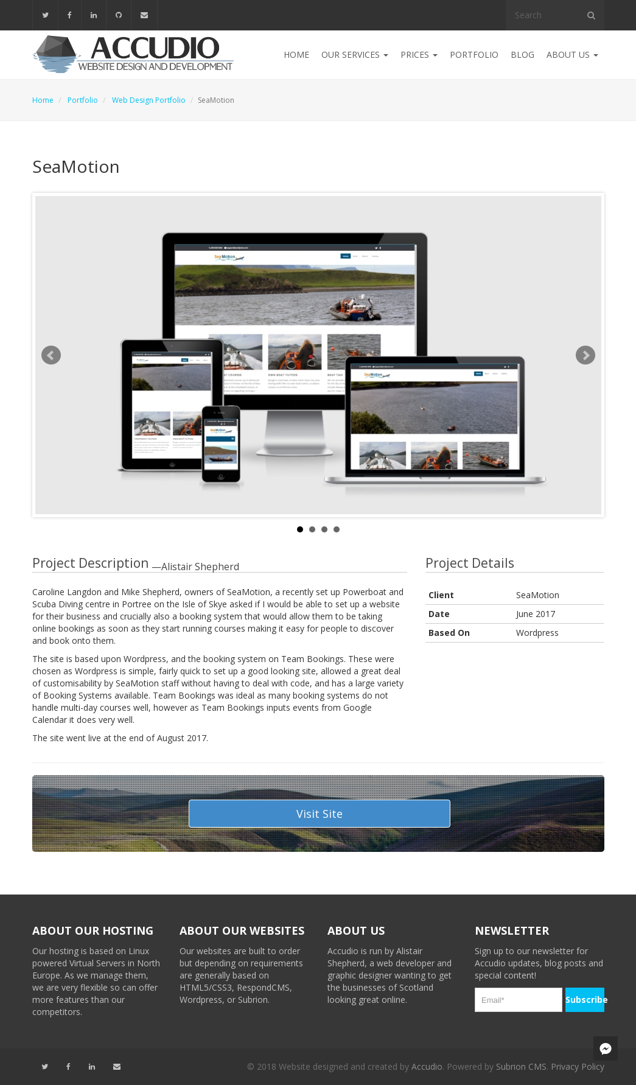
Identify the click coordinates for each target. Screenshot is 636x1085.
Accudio (426, 1066)
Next (585, 355)
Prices (419, 54)
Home (296, 54)
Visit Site (319, 813)
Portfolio (474, 54)
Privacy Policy (577, 1066)
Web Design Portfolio (149, 100)
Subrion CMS (521, 1066)
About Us (572, 54)
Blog (522, 54)
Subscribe (584, 999)
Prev (51, 355)
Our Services (354, 54)
